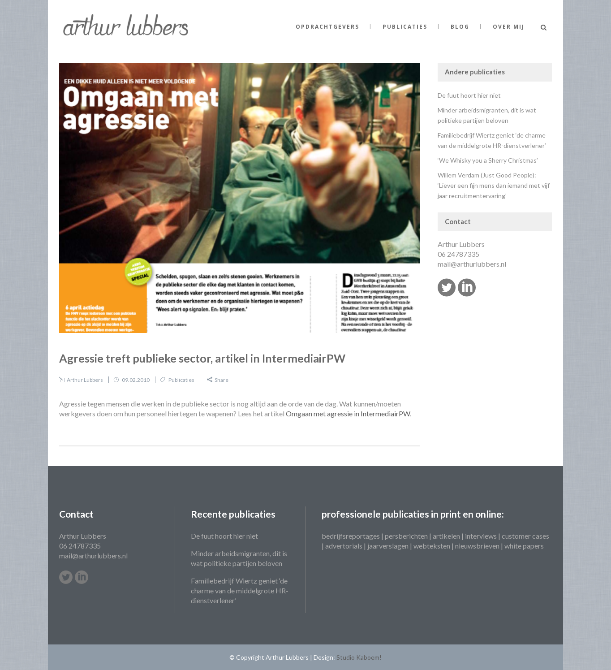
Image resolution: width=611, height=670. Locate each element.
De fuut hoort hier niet (469, 95)
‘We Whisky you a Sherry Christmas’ (488, 160)
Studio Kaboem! (359, 657)
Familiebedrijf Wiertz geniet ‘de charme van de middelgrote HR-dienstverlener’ (239, 590)
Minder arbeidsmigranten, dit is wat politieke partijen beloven (239, 558)
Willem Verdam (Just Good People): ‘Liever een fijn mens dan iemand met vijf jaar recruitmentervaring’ (494, 185)
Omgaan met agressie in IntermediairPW (348, 413)
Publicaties (181, 379)
